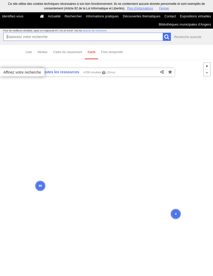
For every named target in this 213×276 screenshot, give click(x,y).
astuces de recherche (94, 30)
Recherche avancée (188, 37)
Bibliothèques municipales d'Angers (185, 24)
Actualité (54, 16)
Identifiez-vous (12, 16)
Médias (42, 52)
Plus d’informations (140, 8)
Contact (170, 16)
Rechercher (73, 16)
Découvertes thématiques (141, 16)
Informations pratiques (102, 16)
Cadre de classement (67, 52)
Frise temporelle (112, 52)
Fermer (164, 8)
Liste (29, 52)
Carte (91, 52)
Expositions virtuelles (195, 16)
